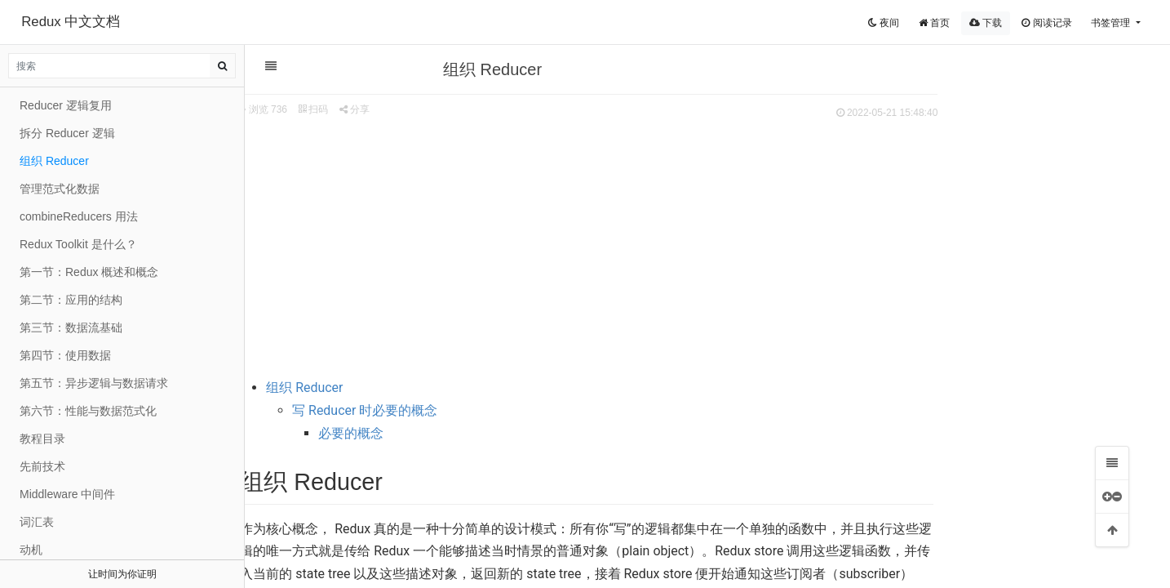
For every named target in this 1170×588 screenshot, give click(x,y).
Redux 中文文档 (70, 21)
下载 (985, 23)
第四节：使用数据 (65, 355)
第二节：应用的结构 (71, 299)
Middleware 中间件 (67, 494)
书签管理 (1111, 23)
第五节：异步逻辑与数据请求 (94, 383)
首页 (934, 23)
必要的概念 (463, 433)
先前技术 (42, 466)
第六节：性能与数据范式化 (88, 410)
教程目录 (42, 438)
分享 (467, 109)
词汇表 (37, 521)
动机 (31, 549)
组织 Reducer (417, 387)
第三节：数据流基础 (71, 327)
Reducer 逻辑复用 (66, 105)
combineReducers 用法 (79, 216)
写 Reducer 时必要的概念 (477, 410)
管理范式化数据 (60, 188)
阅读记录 (1046, 23)
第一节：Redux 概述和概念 (89, 271)
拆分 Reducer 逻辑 (67, 133)
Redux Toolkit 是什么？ (78, 244)
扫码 (426, 109)
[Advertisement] (699, 245)
